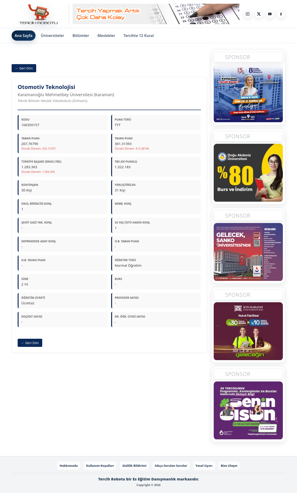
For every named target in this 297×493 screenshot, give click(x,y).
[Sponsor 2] (248, 172)
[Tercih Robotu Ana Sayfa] (40, 14)
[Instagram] (247, 14)
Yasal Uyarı (204, 465)
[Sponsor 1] (248, 93)
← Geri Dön (24, 68)
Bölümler (81, 35)
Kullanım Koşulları (100, 465)
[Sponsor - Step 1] (156, 14)
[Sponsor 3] (248, 252)
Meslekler (106, 35)
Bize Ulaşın (229, 465)
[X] (258, 14)
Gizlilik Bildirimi (134, 465)
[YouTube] (269, 14)
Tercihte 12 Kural (138, 35)
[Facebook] (281, 14)
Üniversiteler (52, 35)
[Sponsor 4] (248, 331)
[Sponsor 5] (248, 411)
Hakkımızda (69, 465)
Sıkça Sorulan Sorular (171, 465)
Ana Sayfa (23, 35)
